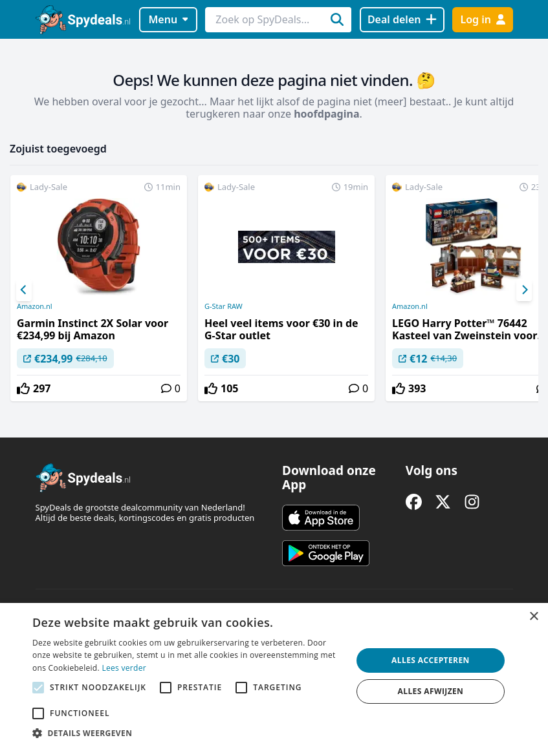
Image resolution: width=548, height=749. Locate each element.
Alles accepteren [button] (430, 660)
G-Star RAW (223, 306)
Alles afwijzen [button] (431, 691)
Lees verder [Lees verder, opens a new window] (124, 667)
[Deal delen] (402, 19)
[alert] (274, 676)
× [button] (533, 617)
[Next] (524, 290)
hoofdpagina (326, 114)
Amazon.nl (34, 306)
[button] (187, 732)
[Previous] (24, 290)
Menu (168, 19)
